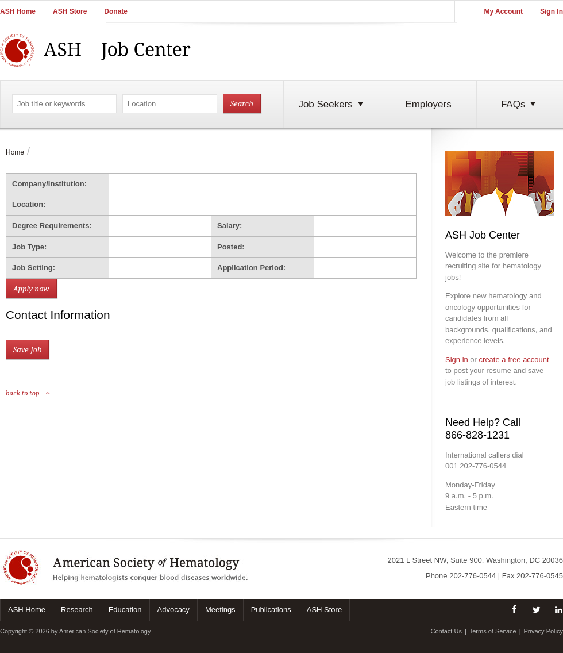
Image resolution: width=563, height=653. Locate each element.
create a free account (514, 359)
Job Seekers (331, 104)
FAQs (519, 104)
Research (77, 609)
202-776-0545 (539, 575)
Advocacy (173, 609)
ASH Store (70, 11)
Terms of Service (492, 631)
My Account (503, 11)
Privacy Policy (543, 631)
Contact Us (445, 631)
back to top (28, 393)
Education (125, 609)
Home (15, 152)
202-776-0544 (472, 575)
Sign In (551, 11)
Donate (116, 11)
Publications (271, 609)
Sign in (456, 359)
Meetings (220, 609)
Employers (428, 104)
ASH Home (18, 11)
